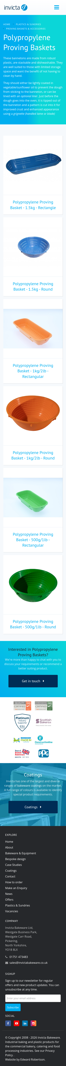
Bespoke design (15, 859)
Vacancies (11, 911)
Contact (10, 876)
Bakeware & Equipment (20, 853)
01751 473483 (19, 957)
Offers (9, 900)
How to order (14, 882)
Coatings (33, 807)
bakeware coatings (29, 786)
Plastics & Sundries (17, 905)
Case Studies (13, 865)
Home (9, 842)
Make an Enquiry (16, 888)
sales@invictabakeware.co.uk (29, 963)
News (8, 894)
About (9, 847)
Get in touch (33, 681)
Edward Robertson (32, 1059)
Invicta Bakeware (49, 1037)
